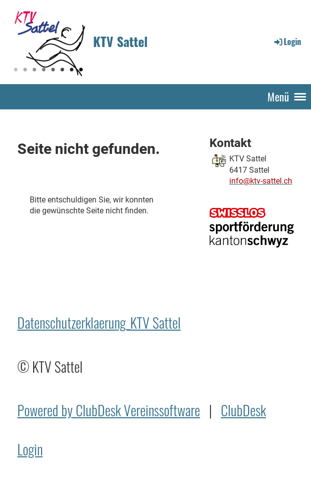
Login (287, 42)
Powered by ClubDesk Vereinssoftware (108, 410)
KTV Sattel (120, 41)
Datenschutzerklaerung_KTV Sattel (99, 322)
